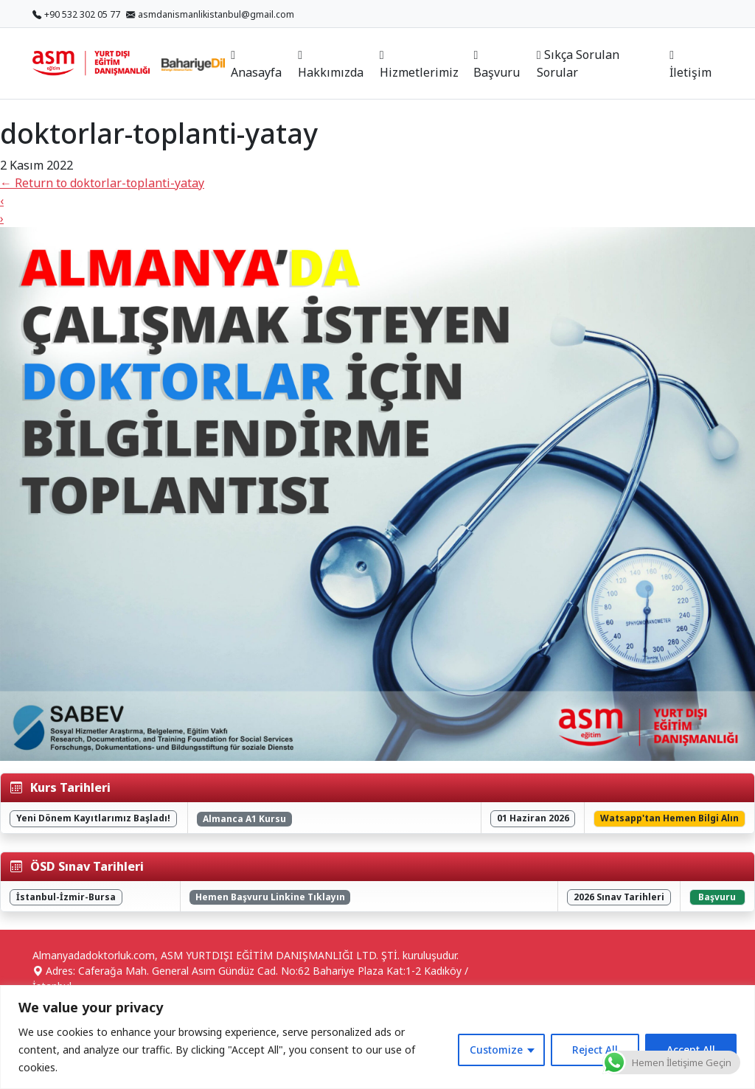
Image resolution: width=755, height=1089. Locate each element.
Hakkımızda (330, 64)
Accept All (691, 1050)
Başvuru (496, 64)
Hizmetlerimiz (419, 64)
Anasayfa (256, 64)
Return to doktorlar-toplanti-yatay (102, 183)
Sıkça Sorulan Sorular (578, 63)
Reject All (595, 1050)
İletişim (690, 64)
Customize (496, 1050)
